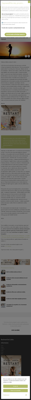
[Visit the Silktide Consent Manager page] (26, 395)
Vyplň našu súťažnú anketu (15, 34)
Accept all (15, 386)
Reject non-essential (15, 390)
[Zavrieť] (29, 2)
